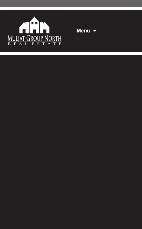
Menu (83, 30)
